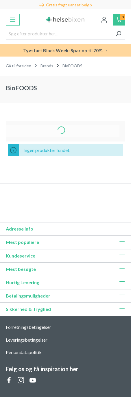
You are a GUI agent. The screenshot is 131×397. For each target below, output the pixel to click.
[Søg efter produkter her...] (59, 33)
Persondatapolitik (24, 352)
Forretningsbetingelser (28, 327)
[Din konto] (104, 19)
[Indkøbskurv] (119, 20)
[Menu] (13, 20)
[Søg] (118, 33)
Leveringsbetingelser (26, 339)
